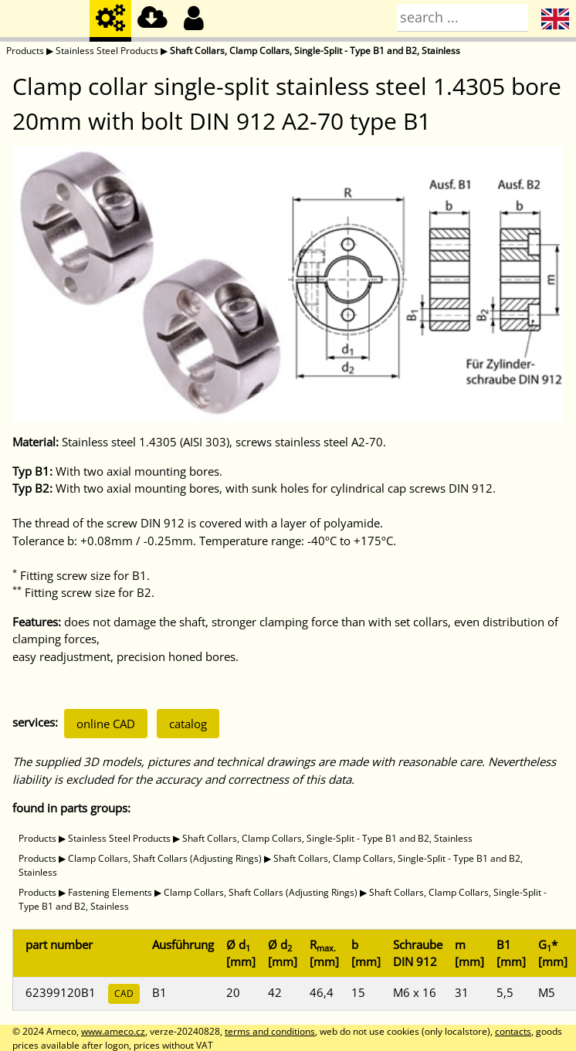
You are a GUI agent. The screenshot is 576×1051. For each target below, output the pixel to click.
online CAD (105, 723)
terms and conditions (270, 1031)
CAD (124, 993)
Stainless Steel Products (107, 50)
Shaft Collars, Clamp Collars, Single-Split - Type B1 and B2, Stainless (315, 50)
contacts (513, 1031)
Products (25, 50)
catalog (188, 723)
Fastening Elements (110, 892)
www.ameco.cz (113, 1031)
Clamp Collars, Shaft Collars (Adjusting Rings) (165, 858)
